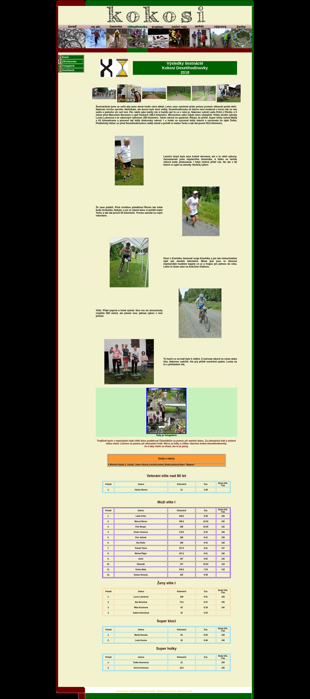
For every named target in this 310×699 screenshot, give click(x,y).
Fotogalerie (68, 65)
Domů (65, 57)
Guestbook (68, 70)
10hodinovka (69, 61)
